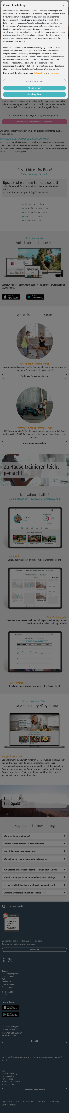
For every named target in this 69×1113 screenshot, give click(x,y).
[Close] (64, 5)
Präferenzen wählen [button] (34, 81)
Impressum (55, 73)
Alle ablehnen (34, 88)
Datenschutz (39, 73)
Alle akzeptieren (34, 94)
